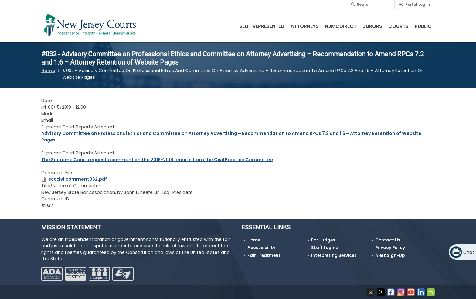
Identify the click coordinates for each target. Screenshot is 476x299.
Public (423, 26)
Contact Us (387, 240)
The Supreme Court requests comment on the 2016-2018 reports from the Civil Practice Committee (157, 160)
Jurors (372, 26)
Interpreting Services (334, 255)
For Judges (323, 240)
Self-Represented (261, 26)
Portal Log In (417, 4)
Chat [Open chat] (468, 252)
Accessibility (261, 248)
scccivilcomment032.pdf (78, 179)
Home (48, 71)
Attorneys (305, 26)
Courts (398, 26)
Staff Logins (324, 248)
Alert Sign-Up (390, 255)
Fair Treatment (263, 255)
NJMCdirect (341, 26)
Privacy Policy (390, 248)
